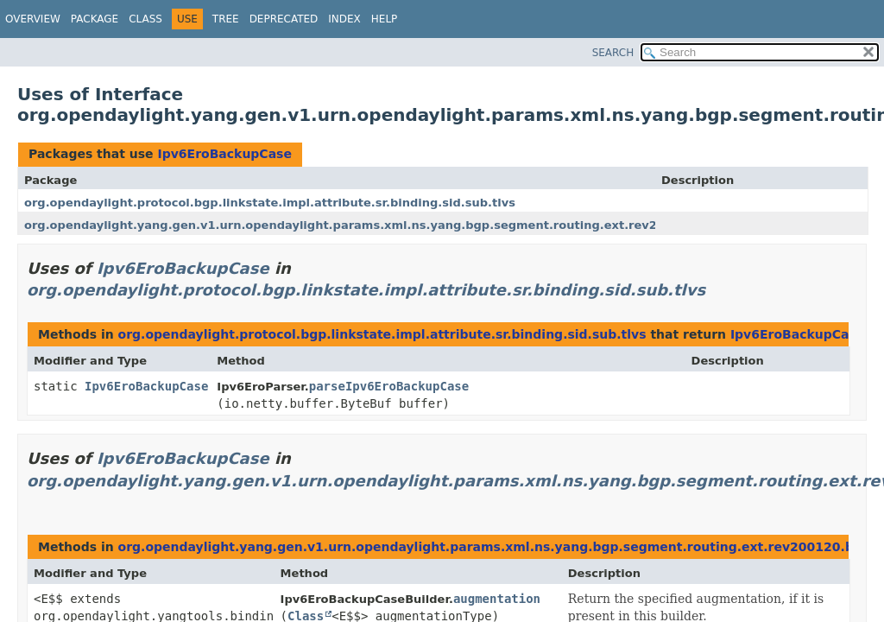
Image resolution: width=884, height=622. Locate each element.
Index (344, 19)
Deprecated (284, 19)
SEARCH (613, 53)
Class (145, 19)
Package (94, 19)
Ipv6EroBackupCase (224, 154)
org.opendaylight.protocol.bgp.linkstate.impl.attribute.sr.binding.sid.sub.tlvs (269, 202)
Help (384, 19)
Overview (32, 19)
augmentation (496, 599)
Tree (225, 19)
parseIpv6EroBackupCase (389, 386)
